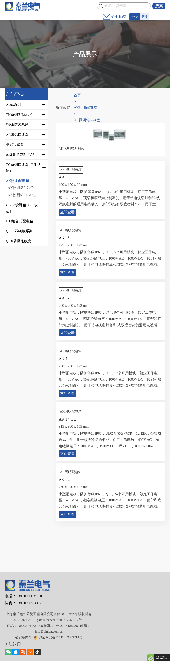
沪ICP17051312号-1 (71, 620)
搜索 (159, 6)
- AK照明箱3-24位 (20, 188)
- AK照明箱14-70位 (21, 195)
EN (144, 16)
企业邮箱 (118, 16)
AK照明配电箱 (85, 107)
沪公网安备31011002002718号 (60, 637)
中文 (135, 16)
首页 (77, 95)
